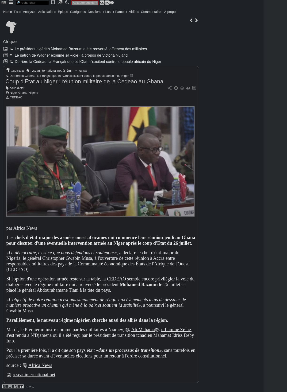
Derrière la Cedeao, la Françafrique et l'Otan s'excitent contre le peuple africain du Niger (85, 62)
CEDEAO (16, 97)
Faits (17, 12)
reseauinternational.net (46, 70)
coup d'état (17, 88)
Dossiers (94, 12)
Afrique (10, 41)
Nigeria (33, 92)
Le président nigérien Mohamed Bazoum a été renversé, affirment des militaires (78, 49)
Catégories (78, 12)
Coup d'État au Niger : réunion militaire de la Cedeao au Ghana (84, 81)
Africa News (40, 365)
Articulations (47, 12)
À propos (170, 12)
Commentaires (151, 12)
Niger (13, 92)
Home (7, 12)
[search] (32, 2)
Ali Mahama (143, 329)
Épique (63, 12)
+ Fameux (119, 12)
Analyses (29, 12)
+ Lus (107, 12)
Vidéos (134, 12)
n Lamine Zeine (176, 329)
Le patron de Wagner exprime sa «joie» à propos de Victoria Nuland (68, 55)
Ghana (22, 92)
